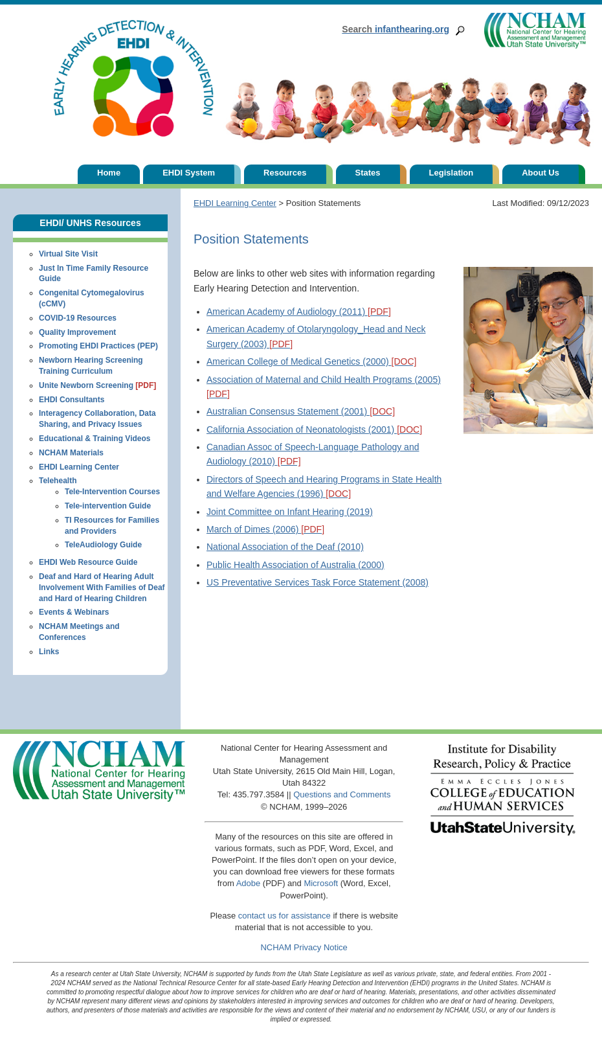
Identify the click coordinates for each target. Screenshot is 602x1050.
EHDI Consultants (71, 399)
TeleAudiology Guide (103, 544)
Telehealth (57, 480)
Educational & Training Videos (94, 438)
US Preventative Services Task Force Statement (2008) (317, 582)
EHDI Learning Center (235, 203)
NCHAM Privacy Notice (303, 947)
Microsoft (321, 883)
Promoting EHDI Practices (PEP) (98, 345)
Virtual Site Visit (68, 253)
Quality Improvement (77, 332)
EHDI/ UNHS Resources (89, 223)
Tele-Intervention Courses (112, 491)
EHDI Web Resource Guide (88, 562)
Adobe (248, 883)
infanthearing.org (395, 29)
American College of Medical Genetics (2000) (311, 361)
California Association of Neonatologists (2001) (314, 429)
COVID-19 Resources (78, 318)
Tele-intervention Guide (108, 505)
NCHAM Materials (71, 452)
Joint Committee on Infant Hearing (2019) (289, 512)
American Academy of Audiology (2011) (298, 311)
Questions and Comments (341, 794)
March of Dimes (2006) (265, 529)
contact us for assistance (284, 915)
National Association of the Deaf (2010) (285, 547)
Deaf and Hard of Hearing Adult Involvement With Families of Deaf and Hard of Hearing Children (102, 587)
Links (49, 651)
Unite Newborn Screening (97, 385)
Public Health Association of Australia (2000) (295, 565)
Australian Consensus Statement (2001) (300, 411)
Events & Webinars (74, 612)
